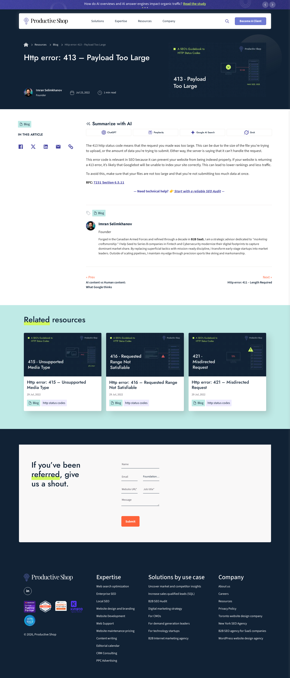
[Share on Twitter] (33, 146)
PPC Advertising (106, 660)
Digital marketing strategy (165, 609)
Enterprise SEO (106, 594)
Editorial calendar (108, 646)
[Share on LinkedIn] (45, 146)
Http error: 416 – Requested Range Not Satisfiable (143, 385)
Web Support (105, 623)
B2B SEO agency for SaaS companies (242, 631)
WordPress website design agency (240, 638)
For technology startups (164, 631)
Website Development (110, 616)
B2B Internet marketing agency (168, 638)
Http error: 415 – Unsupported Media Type (56, 385)
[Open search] (227, 21)
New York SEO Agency (232, 623)
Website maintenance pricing (115, 631)
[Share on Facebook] (20, 146)
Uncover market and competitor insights (174, 586)
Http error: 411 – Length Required (249, 282)
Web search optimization (112, 586)
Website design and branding (115, 609)
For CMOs (154, 616)
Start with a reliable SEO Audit (197, 191)
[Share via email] (58, 146)
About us (224, 586)
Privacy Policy (227, 609)
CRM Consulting (106, 653)
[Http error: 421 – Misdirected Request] (227, 354)
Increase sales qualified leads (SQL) (171, 594)
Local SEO (102, 601)
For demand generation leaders (169, 623)
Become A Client (250, 21)
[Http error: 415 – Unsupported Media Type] (62, 354)
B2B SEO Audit (157, 601)
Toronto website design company (240, 616)
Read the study (194, 3)
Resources (41, 45)
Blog (55, 45)
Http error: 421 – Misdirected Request (220, 385)
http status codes (54, 403)
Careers (223, 594)
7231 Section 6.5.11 (109, 182)
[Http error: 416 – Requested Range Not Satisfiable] (145, 355)
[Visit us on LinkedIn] (28, 591)
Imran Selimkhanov (115, 224)
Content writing (106, 638)
